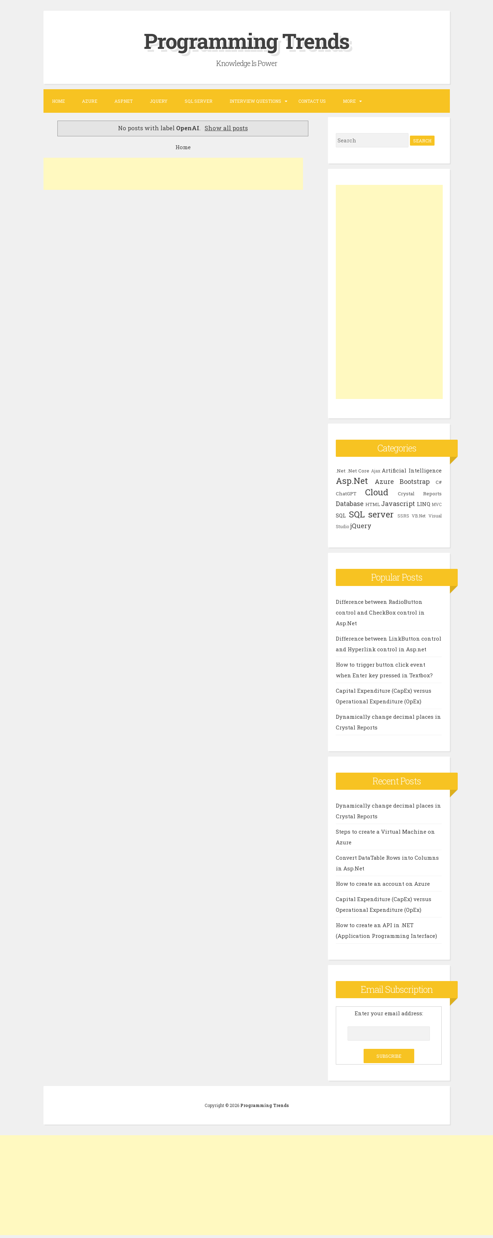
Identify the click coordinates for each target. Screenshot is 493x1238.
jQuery (360, 525)
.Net (340, 470)
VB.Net (419, 515)
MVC (437, 504)
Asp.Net (352, 480)
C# (439, 482)
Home (58, 100)
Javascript (398, 503)
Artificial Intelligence (412, 470)
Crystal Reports (420, 493)
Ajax (375, 470)
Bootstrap (415, 481)
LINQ (423, 503)
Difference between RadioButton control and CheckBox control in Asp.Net (380, 612)
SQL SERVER (198, 100)
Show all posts (226, 128)
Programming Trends (246, 40)
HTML (372, 504)
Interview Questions (255, 100)
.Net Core (358, 470)
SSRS (403, 515)
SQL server (371, 514)
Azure (89, 100)
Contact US (312, 100)
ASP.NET (123, 100)
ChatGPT (346, 493)
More (349, 100)
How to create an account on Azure (383, 883)
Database (350, 503)
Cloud (376, 491)
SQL (341, 515)
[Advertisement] (173, 174)
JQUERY (159, 100)
